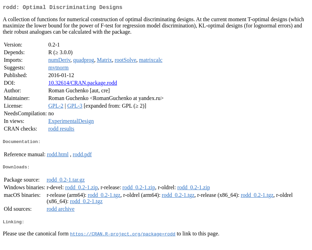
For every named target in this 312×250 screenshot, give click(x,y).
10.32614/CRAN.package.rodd (82, 84)
